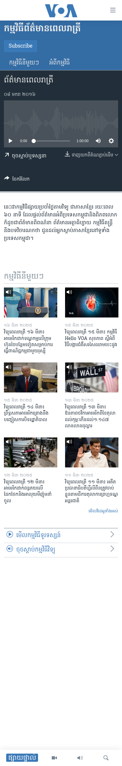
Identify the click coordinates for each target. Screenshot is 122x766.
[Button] (17, 180)
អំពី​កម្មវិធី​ (59, 63)
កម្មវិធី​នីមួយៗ (24, 63)
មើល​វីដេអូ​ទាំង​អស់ (103, 511)
